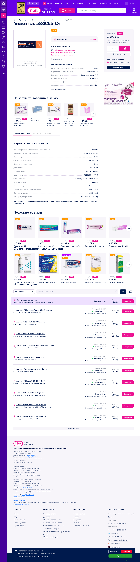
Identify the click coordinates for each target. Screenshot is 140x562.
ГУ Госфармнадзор (19, 500)
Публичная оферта (50, 537)
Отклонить (126, 552)
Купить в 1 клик (119, 54)
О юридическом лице (81, 526)
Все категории (56, 59)
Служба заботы (19, 520)
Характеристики (22, 134)
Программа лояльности (52, 520)
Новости (76, 517)
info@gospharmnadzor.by (21, 504)
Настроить (114, 552)
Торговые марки (20, 526)
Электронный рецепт (51, 529)
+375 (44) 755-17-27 (32, 457)
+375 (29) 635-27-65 (28, 495)
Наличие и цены (51, 134)
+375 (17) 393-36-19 (26, 487)
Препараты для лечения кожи (62, 53)
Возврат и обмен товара (52, 523)
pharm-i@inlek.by (18, 496)
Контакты (76, 523)
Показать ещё (73, 428)
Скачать (93, 39)
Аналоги (37, 134)
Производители (25, 20)
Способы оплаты (49, 514)
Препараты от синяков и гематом (63, 55)
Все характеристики (58, 89)
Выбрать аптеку (118, 67)
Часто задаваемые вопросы (53, 526)
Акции (16, 517)
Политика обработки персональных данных (56, 533)
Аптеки (16, 514)
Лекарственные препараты (65, 50)
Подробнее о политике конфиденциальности (31, 556)
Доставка (47, 517)
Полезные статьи (79, 514)
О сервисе (77, 520)
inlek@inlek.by (30, 455)
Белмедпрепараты (41, 20)
